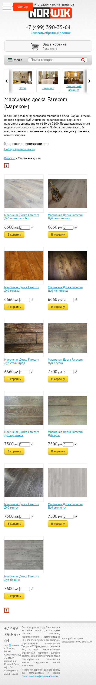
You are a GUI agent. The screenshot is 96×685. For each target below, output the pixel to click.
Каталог (9, 158)
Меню (18, 60)
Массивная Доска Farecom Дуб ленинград (65, 289)
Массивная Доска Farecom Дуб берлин (21, 578)
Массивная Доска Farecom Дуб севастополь (65, 216)
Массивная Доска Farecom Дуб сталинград (21, 361)
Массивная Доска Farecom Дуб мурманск (21, 433)
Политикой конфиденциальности (40, 676)
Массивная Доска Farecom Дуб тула (65, 433)
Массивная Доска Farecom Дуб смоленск (65, 505)
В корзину (14, 234)
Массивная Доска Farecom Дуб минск (21, 505)
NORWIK (50, 12)
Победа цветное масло (19, 149)
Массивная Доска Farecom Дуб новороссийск (21, 216)
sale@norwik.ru (13, 645)
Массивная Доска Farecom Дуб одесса (65, 361)
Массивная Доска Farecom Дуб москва (21, 289)
